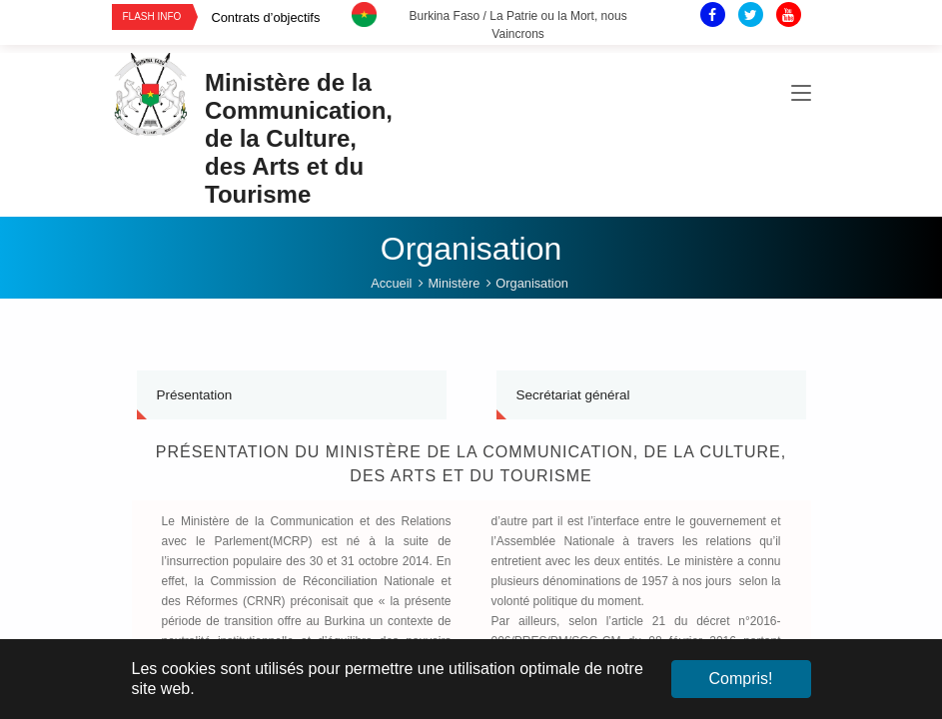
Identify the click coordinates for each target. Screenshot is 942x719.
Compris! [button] (740, 678)
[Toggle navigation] (801, 94)
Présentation (195, 394)
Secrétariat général (573, 394)
